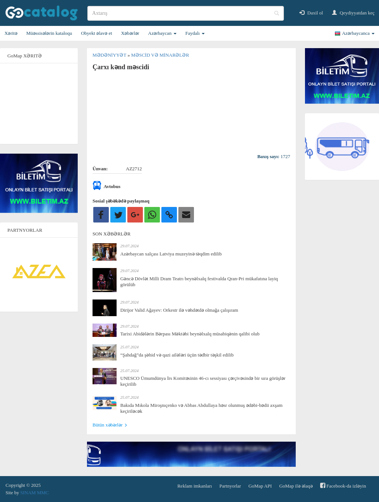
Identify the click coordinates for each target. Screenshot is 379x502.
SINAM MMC (34, 492)
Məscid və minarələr (160, 55)
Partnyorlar (230, 486)
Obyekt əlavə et (96, 33)
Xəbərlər (130, 33)
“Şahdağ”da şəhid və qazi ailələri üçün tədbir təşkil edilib (177, 355)
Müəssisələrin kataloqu (49, 33)
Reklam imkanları (194, 486)
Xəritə (10, 33)
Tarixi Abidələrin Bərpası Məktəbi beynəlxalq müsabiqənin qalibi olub (189, 334)
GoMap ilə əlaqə (295, 486)
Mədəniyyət (110, 55)
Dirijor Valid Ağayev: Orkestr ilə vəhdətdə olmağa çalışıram (179, 310)
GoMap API (260, 486)
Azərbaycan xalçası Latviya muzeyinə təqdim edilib (171, 254)
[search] (185, 13)
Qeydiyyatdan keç (353, 13)
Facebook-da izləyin (343, 485)
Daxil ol (311, 13)
